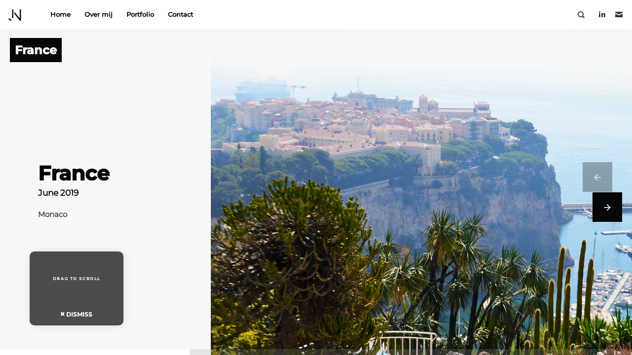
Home (60, 14)
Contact (180, 14)
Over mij (98, 14)
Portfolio (140, 14)
